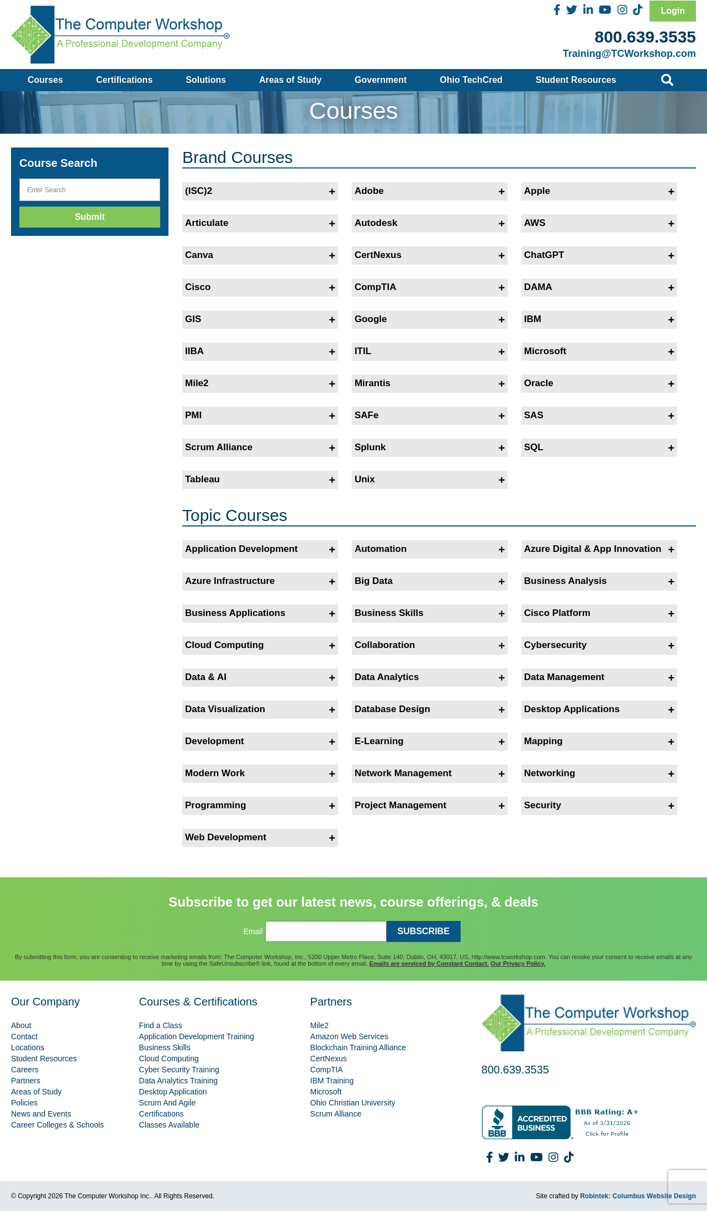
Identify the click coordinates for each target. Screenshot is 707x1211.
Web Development (260, 837)
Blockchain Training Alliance (358, 1047)
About (21, 1025)
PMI (260, 415)
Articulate (260, 223)
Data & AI (260, 677)
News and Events (41, 1113)
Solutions (206, 80)
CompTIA (430, 287)
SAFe (430, 415)
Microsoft (599, 351)
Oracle (599, 383)
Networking (599, 773)
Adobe (430, 191)
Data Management (599, 677)
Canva (260, 255)
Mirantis (430, 383)
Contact (24, 1036)
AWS (599, 223)
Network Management (430, 773)
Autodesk (430, 223)
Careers (25, 1069)
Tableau (260, 479)
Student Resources (576, 80)
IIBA (260, 351)
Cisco (260, 287)
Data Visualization (260, 709)
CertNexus (430, 255)
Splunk (430, 447)
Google (430, 319)
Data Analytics (430, 677)
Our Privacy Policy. (517, 963)
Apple (599, 191)
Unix (430, 479)
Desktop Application (173, 1091)
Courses (45, 80)
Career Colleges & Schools (57, 1124)
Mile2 (260, 383)
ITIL (430, 351)
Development (260, 741)
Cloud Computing (260, 645)
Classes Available (169, 1124)
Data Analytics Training (178, 1080)
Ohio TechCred (471, 80)
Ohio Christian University (352, 1102)
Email (253, 931)
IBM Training (332, 1080)
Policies (24, 1102)
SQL (599, 447)
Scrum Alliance (260, 447)
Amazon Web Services (349, 1036)
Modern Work (260, 773)
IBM (599, 319)
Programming (260, 805)
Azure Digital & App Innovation (599, 549)
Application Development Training (197, 1036)
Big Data (430, 581)
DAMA (599, 287)
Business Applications (260, 613)
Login (673, 10)
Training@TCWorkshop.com (629, 53)
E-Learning (430, 741)
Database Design (430, 709)
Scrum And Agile (167, 1102)
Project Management (430, 805)
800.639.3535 (645, 37)
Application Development (260, 549)
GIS (260, 319)
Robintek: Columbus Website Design (638, 1196)
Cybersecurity (599, 645)
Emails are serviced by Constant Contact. (429, 963)
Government (381, 80)
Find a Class (160, 1025)
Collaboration (430, 645)
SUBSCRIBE (424, 931)
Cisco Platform (599, 613)
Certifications (124, 80)
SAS (599, 415)
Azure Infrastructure (260, 581)
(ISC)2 (260, 191)
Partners (25, 1080)
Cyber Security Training (179, 1069)
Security (599, 805)
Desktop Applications (599, 709)
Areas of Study (290, 80)
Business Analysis (599, 581)
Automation (430, 549)
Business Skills (430, 613)
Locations (27, 1047)
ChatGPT (599, 255)
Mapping (599, 741)
